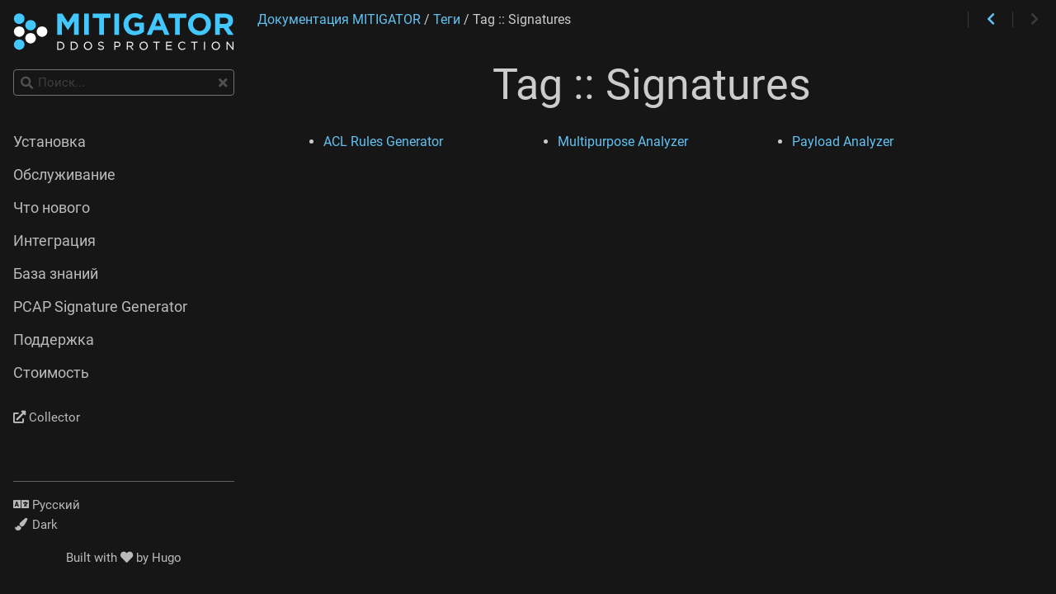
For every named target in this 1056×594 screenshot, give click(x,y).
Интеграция (54, 241)
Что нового (51, 208)
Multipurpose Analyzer (623, 141)
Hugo (167, 557)
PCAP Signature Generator (100, 307)
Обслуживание (64, 175)
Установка (49, 142)
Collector (46, 417)
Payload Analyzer (842, 141)
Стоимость (51, 373)
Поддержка (53, 340)
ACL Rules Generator (383, 141)
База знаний (55, 274)
